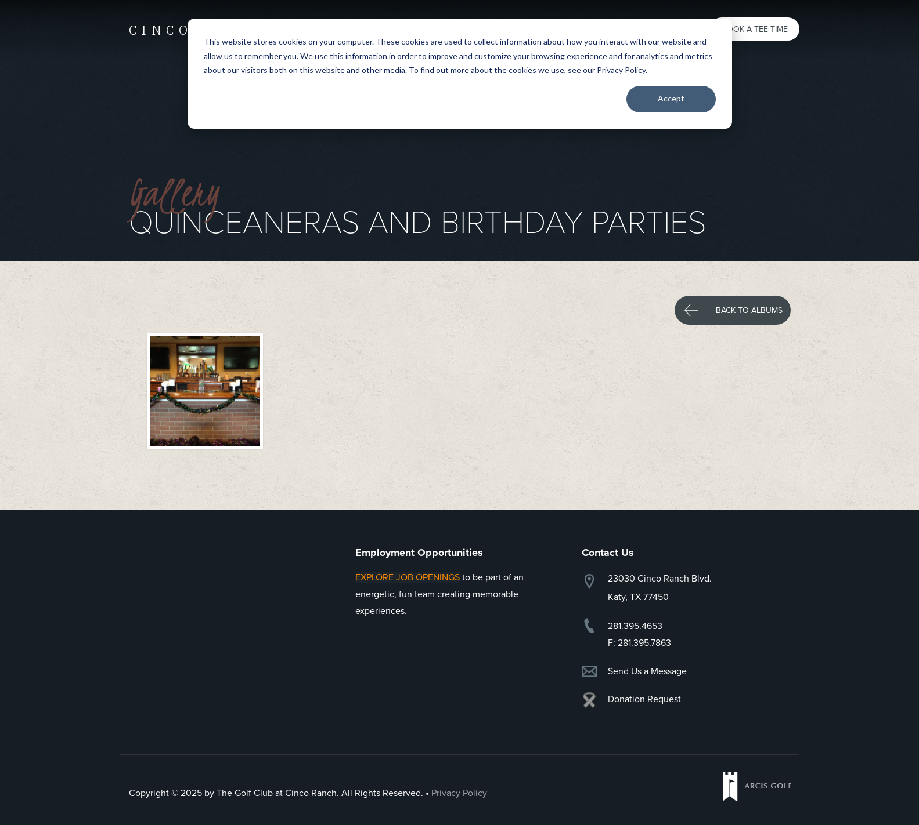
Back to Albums (749, 310)
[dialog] (460, 74)
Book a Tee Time (755, 29)
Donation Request (644, 699)
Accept (671, 98)
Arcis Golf (757, 786)
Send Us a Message (647, 671)
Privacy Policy (459, 793)
